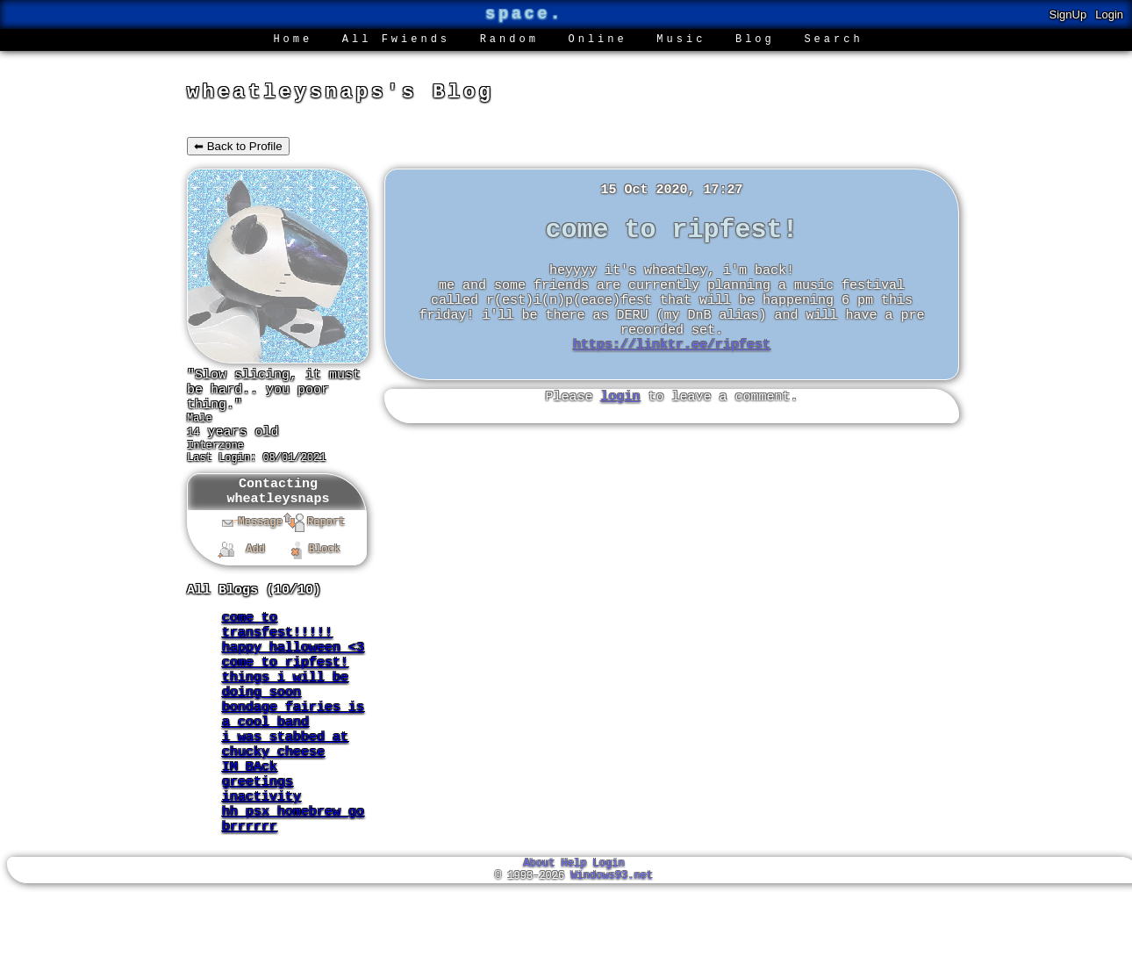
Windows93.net (611, 948)
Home (292, 40)
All (396, 40)
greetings (257, 842)
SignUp (1068, 14)
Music (681, 40)
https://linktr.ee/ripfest (671, 372)
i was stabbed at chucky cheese (285, 798)
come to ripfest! (285, 701)
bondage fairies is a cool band (293, 763)
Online (598, 40)
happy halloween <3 (293, 684)
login (620, 426)
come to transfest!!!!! (277, 657)
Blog (755, 40)
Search (833, 40)
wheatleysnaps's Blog (340, 94)
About (539, 933)
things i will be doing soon (285, 727)
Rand (509, 40)
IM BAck (249, 824)
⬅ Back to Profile (238, 150)
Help (574, 933)
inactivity (261, 859)
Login (1109, 14)
